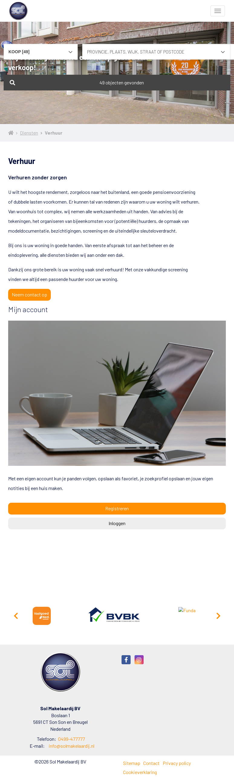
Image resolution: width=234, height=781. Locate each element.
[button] (117, 82)
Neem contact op (29, 294)
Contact (151, 763)
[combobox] (41, 49)
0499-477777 (71, 739)
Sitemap (131, 763)
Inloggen (117, 523)
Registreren (117, 508)
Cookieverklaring (140, 772)
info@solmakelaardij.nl (71, 746)
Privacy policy (177, 763)
